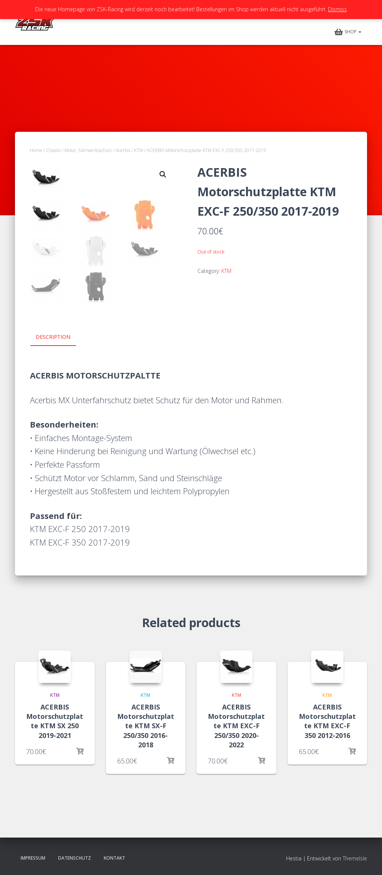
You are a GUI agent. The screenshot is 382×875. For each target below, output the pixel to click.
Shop (347, 32)
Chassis (53, 150)
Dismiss (337, 9)
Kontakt (114, 857)
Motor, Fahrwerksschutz (88, 150)
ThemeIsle (355, 858)
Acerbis (123, 150)
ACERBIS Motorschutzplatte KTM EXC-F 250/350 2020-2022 (236, 725)
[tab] (58, 337)
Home (36, 150)
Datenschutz (74, 857)
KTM (138, 150)
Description (53, 336)
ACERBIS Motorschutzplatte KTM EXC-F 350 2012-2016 (327, 721)
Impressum (33, 857)
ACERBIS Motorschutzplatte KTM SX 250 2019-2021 (54, 721)
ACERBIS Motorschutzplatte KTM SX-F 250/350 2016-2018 (145, 725)
